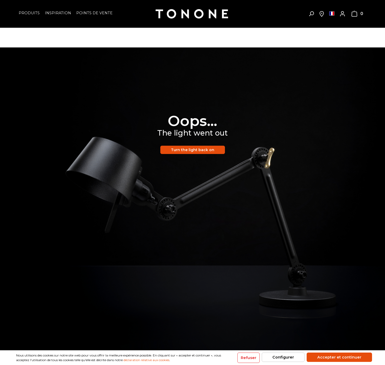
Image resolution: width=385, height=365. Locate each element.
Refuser (248, 357)
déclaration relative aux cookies (146, 360)
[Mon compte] (342, 14)
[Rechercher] (311, 14)
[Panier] (357, 14)
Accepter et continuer (339, 357)
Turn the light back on (192, 150)
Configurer (283, 357)
